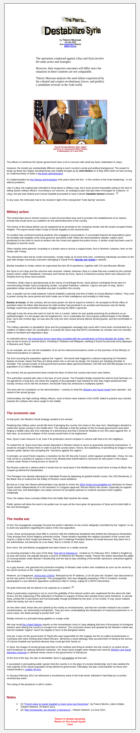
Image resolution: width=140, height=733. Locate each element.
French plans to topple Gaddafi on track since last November (56, 704)
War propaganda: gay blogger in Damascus (47, 710)
